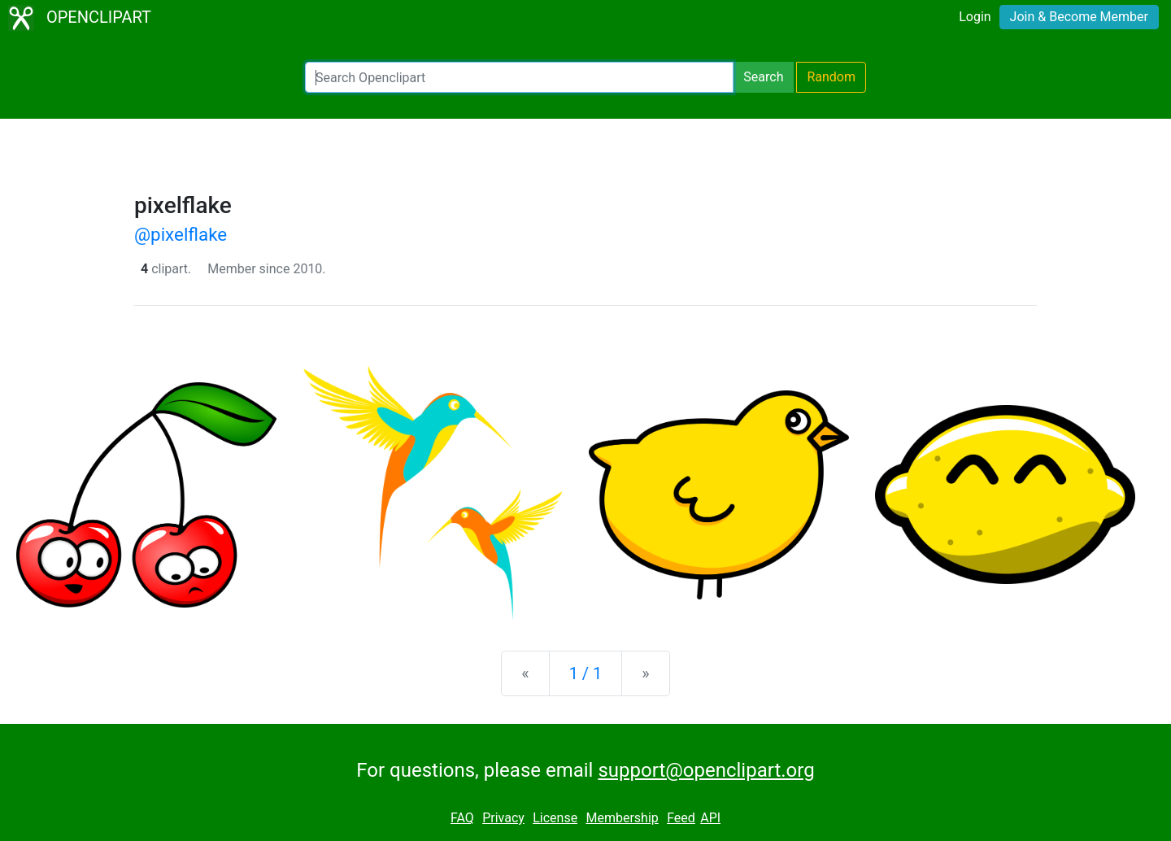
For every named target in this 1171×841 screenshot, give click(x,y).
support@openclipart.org (706, 770)
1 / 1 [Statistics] (586, 673)
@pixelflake (180, 234)
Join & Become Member (1079, 16)
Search (763, 77)
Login (974, 16)
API (710, 818)
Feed (681, 818)
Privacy (503, 818)
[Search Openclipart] (519, 77)
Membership (622, 818)
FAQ (462, 818)
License (555, 818)
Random (831, 77)
